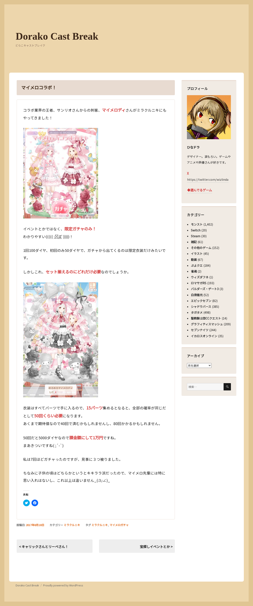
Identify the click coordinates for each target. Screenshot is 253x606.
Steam (195, 236)
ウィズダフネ (199, 277)
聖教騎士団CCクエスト (206, 318)
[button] (60, 173)
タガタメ (197, 312)
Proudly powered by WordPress (63, 585)
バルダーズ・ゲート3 (205, 289)
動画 (194, 260)
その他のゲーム (201, 248)
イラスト (197, 253)
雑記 (194, 242)
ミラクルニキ (72, 525)
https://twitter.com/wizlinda (207, 179)
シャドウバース (201, 306)
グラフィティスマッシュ (207, 324)
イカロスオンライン (204, 336)
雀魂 (194, 271)
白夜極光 (197, 295)
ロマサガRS (198, 283)
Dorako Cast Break (57, 36)
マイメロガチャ (119, 525)
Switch (195, 230)
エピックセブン (201, 301)
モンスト (197, 224)
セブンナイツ (199, 330)
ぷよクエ (197, 265)
